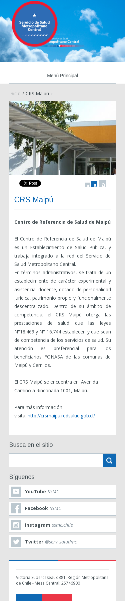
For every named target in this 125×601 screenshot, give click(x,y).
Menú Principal (62, 75)
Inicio (15, 93)
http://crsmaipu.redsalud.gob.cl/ (61, 415)
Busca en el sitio (31, 444)
